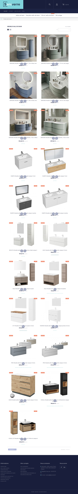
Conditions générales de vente (8, 473)
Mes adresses (23, 471)
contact (11, 11)
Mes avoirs (23, 469)
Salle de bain (20, 15)
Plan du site (3, 481)
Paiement (3, 474)
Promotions (3, 466)
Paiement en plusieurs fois (7, 476)
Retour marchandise (5, 477)
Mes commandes (24, 466)
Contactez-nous (4, 469)
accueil (5, 11)
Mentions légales (5, 479)
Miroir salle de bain (47, 14)
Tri (57, 29)
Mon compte (24, 463)
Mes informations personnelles (28, 473)
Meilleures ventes (5, 468)
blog (23, 11)
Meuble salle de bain (33, 15)
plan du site (17, 11)
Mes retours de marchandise (27, 468)
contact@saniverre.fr (51, 475)
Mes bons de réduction (25, 474)
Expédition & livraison (6, 471)
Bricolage (59, 15)
